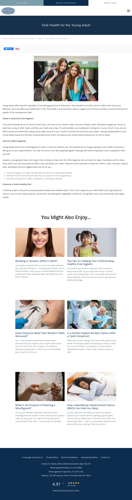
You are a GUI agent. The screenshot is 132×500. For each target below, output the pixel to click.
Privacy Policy (52, 457)
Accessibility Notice (89, 457)
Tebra (77, 490)
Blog (40, 38)
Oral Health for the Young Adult (56, 38)
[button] (66, 3)
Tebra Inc (39, 457)
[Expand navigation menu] (128, 10)
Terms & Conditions (69, 457)
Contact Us (105, 457)
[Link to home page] (7, 11)
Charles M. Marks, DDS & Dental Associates (18, 38)
